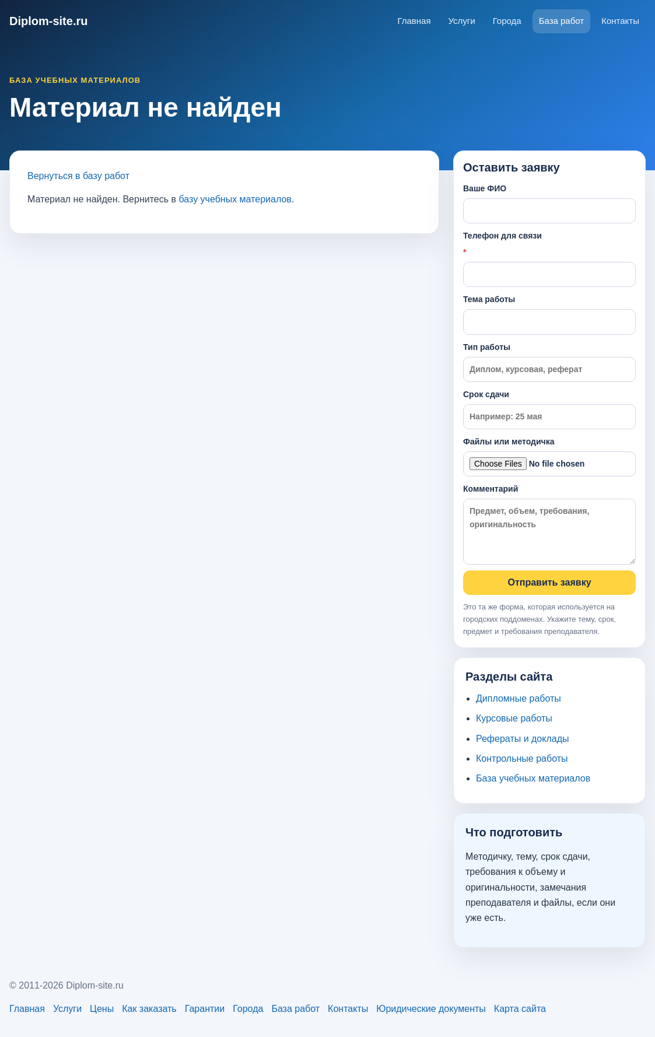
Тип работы (549, 362)
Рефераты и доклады (522, 739)
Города (507, 21)
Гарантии (205, 1009)
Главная (413, 21)
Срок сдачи (549, 409)
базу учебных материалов (234, 199)
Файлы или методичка (549, 457)
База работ (561, 21)
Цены (102, 1009)
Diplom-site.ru (48, 21)
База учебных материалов (533, 778)
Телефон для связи (549, 259)
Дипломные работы (518, 698)
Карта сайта (520, 1009)
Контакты (620, 21)
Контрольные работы (522, 758)
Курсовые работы (514, 718)
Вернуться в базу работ (78, 176)
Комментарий (549, 524)
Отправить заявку (549, 582)
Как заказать (149, 1009)
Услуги (462, 21)
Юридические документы (431, 1009)
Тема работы (549, 314)
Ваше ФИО (549, 203)
